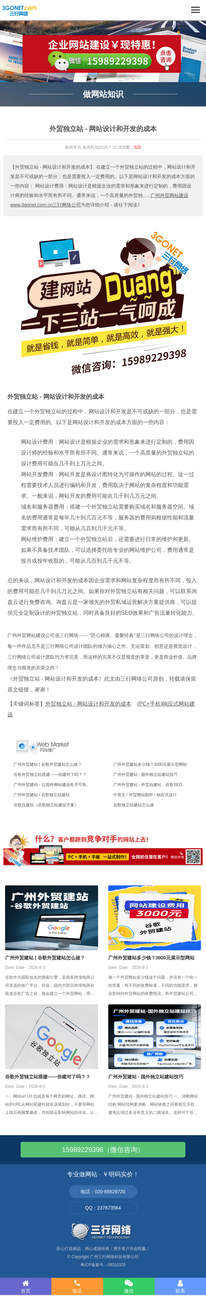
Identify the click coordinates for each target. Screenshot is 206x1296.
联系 (180, 1286)
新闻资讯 (73, 147)
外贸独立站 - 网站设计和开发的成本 (55, 396)
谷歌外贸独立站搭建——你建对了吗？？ (50, 774)
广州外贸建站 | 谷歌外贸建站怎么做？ (48, 764)
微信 (129, 1286)
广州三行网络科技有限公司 (114, 1256)
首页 (25, 1286)
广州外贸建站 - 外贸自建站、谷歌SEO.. (149, 784)
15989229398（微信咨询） (103, 1149)
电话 (77, 1286)
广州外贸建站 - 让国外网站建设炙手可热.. (51, 784)
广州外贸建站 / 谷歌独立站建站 (42, 794)
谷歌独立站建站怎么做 (133, 805)
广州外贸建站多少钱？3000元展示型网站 (150, 764)
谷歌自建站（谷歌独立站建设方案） (46, 805)
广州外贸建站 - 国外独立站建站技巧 (145, 774)
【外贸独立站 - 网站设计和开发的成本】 (52, 167)
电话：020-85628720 (103, 1191)
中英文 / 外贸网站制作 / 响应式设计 (145, 794)
